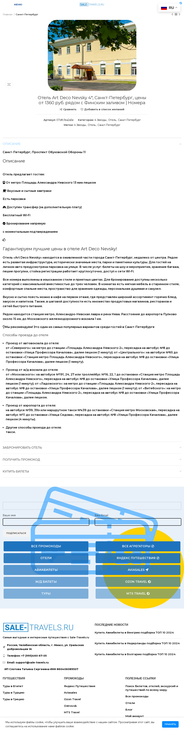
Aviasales (138, 570)
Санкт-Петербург (27, 14)
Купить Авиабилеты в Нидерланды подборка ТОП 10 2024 (137, 643)
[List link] (46, 656)
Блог (129, 709)
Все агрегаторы (138, 546)
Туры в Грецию (13, 699)
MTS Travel (138, 594)
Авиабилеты (46, 570)
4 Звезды (100, 120)
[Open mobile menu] (16, 4)
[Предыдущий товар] (172, 14)
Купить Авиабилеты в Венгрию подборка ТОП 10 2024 (134, 632)
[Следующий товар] (179, 14)
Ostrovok (70, 706)
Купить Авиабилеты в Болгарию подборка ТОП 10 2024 (135, 654)
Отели (46, 558)
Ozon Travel (138, 582)
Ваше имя (9, 515)
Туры (46, 593)
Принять (170, 724)
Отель (112, 120)
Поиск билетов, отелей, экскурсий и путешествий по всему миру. (151, 688)
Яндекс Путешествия (138, 558)
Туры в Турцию (13, 692)
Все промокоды (46, 546)
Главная (8, 14)
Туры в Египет (13, 686)
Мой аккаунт (134, 716)
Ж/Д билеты (46, 581)
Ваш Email (101, 515)
